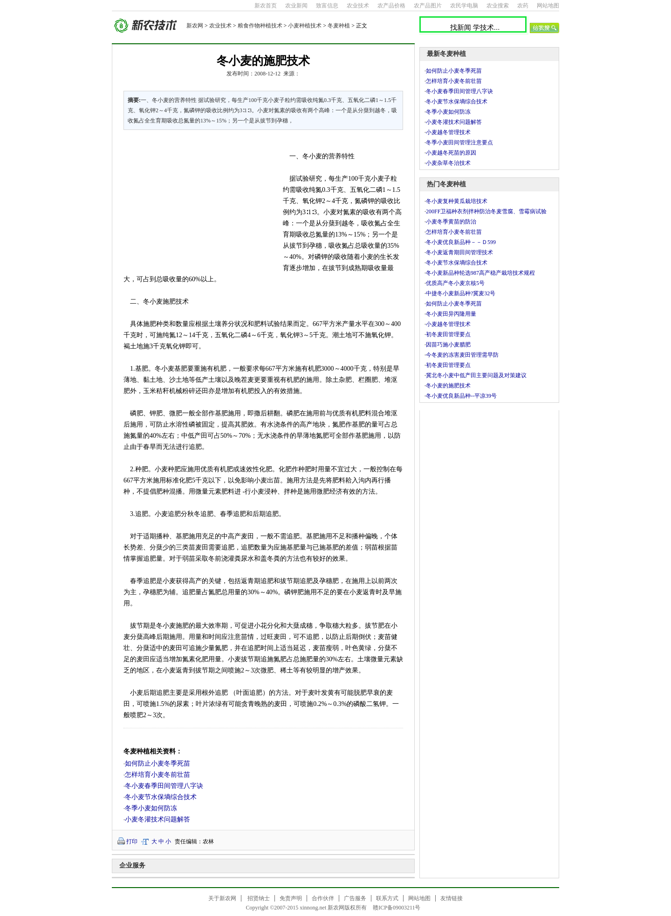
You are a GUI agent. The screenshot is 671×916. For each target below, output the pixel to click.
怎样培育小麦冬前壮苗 (157, 774)
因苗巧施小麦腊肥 (448, 344)
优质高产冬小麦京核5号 (455, 283)
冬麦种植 (339, 25)
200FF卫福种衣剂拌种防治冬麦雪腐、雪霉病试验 (486, 211)
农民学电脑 (464, 5)
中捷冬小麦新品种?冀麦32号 (460, 293)
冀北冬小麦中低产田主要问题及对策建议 (476, 375)
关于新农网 (222, 898)
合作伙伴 (323, 898)
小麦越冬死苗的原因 (451, 152)
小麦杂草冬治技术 (448, 163)
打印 (131, 841)
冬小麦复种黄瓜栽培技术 (456, 201)
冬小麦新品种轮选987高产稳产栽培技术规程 (480, 273)
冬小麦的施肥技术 (448, 385)
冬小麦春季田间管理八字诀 (164, 785)
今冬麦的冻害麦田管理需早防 (462, 355)
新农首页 (265, 5)
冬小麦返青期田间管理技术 (459, 252)
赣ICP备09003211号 (396, 907)
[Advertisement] (197, 200)
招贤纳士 (258, 898)
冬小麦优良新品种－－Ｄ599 (466, 242)
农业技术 (358, 5)
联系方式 (387, 898)
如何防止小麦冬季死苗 (157, 763)
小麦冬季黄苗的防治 (451, 221)
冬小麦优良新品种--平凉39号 (461, 396)
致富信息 (327, 5)
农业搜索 (497, 5)
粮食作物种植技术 (260, 25)
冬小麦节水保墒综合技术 (161, 797)
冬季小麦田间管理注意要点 (459, 142)
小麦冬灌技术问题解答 (157, 819)
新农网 (194, 25)
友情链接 (451, 898)
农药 (522, 5)
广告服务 (355, 898)
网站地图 (548, 5)
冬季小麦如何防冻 (151, 808)
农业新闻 (296, 5)
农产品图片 (428, 5)
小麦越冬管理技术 (448, 132)
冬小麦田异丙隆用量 (451, 314)
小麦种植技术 (305, 25)
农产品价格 (391, 5)
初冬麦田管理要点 (448, 334)
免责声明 (291, 898)
